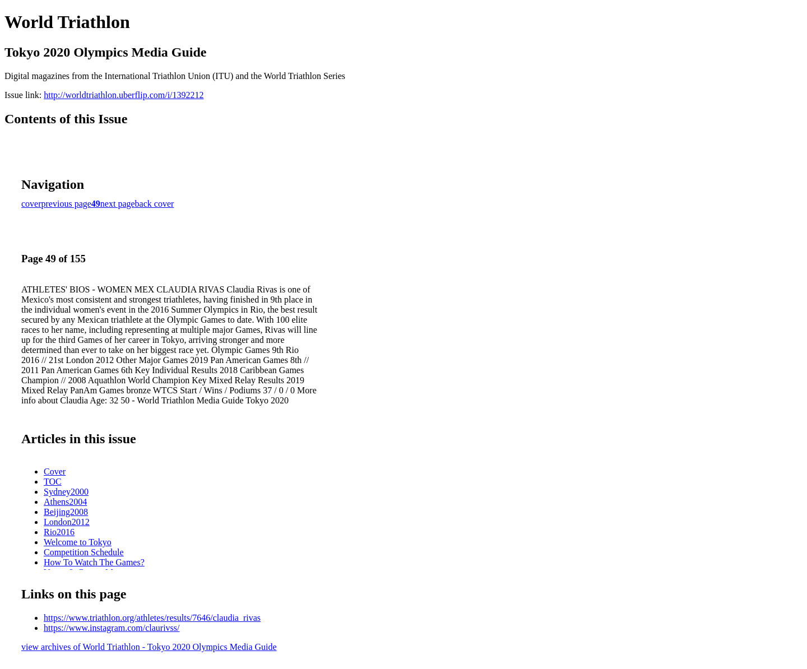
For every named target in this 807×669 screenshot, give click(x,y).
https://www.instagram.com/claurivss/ (111, 628)
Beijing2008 (66, 512)
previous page (66, 203)
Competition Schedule (84, 552)
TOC (53, 481)
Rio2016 (59, 532)
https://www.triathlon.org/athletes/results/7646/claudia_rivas (152, 617)
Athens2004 (65, 502)
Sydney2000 (66, 491)
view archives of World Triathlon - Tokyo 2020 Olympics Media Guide (149, 647)
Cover (55, 471)
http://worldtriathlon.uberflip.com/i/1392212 (123, 95)
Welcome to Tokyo (78, 542)
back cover (154, 203)
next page (117, 203)
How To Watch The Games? (94, 562)
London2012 (67, 522)
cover (31, 203)
